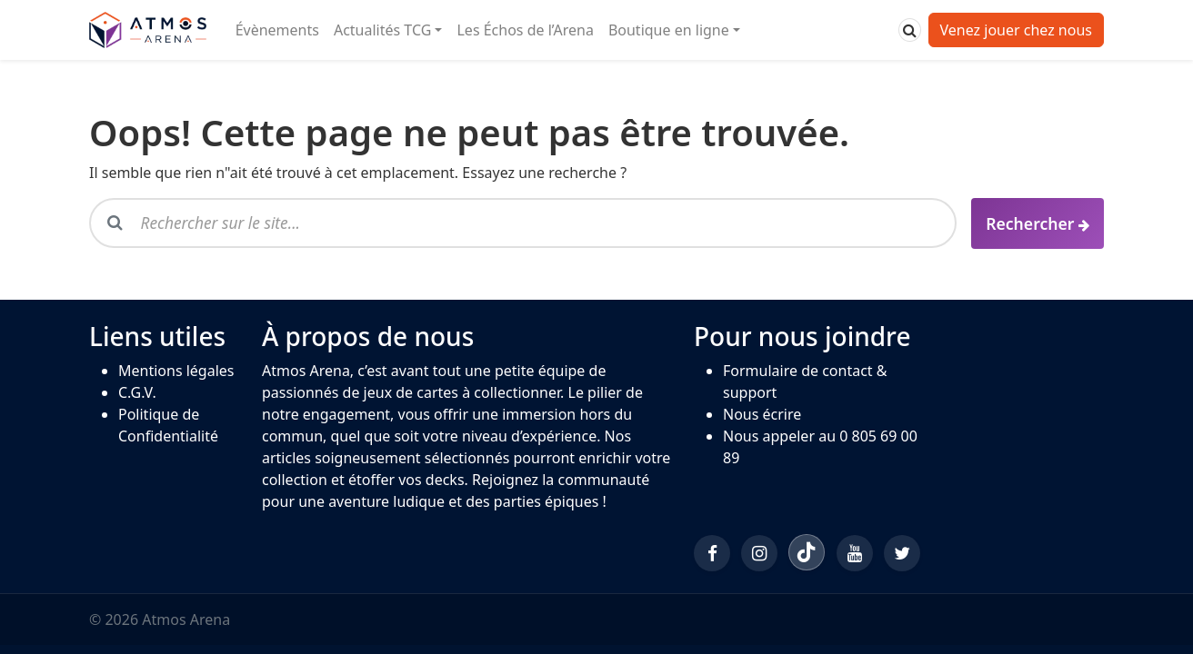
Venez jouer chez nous (1016, 30)
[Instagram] (759, 553)
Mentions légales (176, 371)
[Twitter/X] (902, 553)
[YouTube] (855, 553)
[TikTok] (806, 552)
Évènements (277, 30)
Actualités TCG (382, 30)
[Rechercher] (909, 30)
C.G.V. (137, 392)
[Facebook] (712, 553)
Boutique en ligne (668, 30)
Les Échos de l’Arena (524, 30)
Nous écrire (762, 414)
